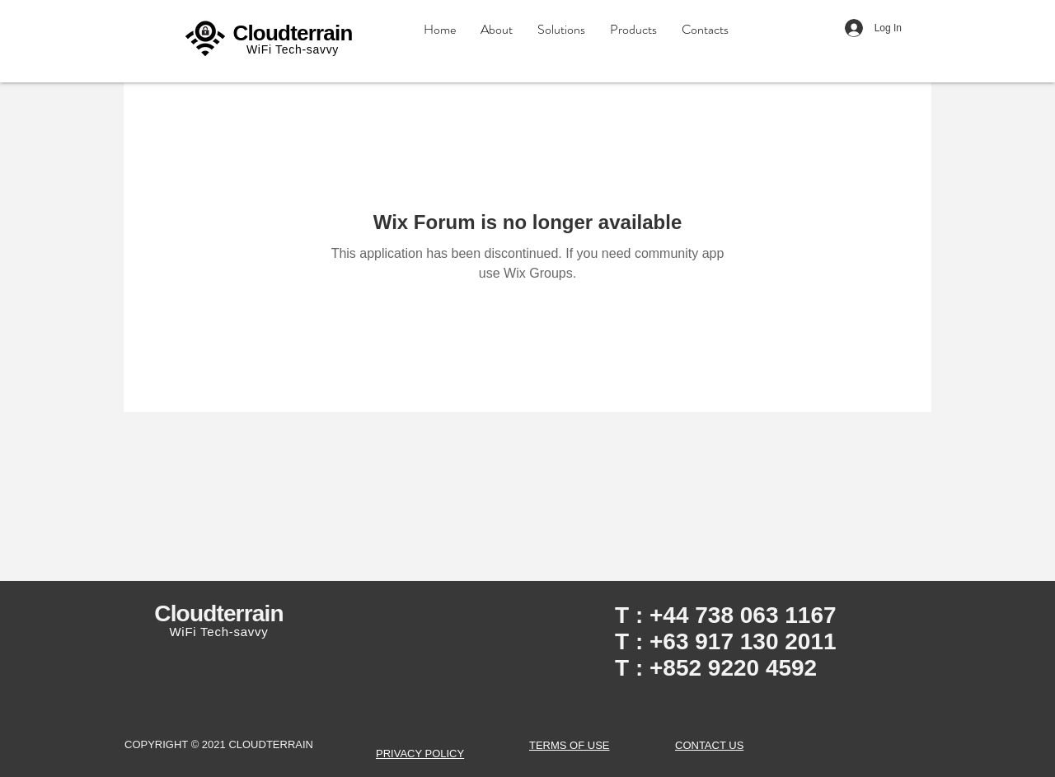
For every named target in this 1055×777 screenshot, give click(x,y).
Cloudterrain (292, 33)
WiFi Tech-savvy (292, 49)
